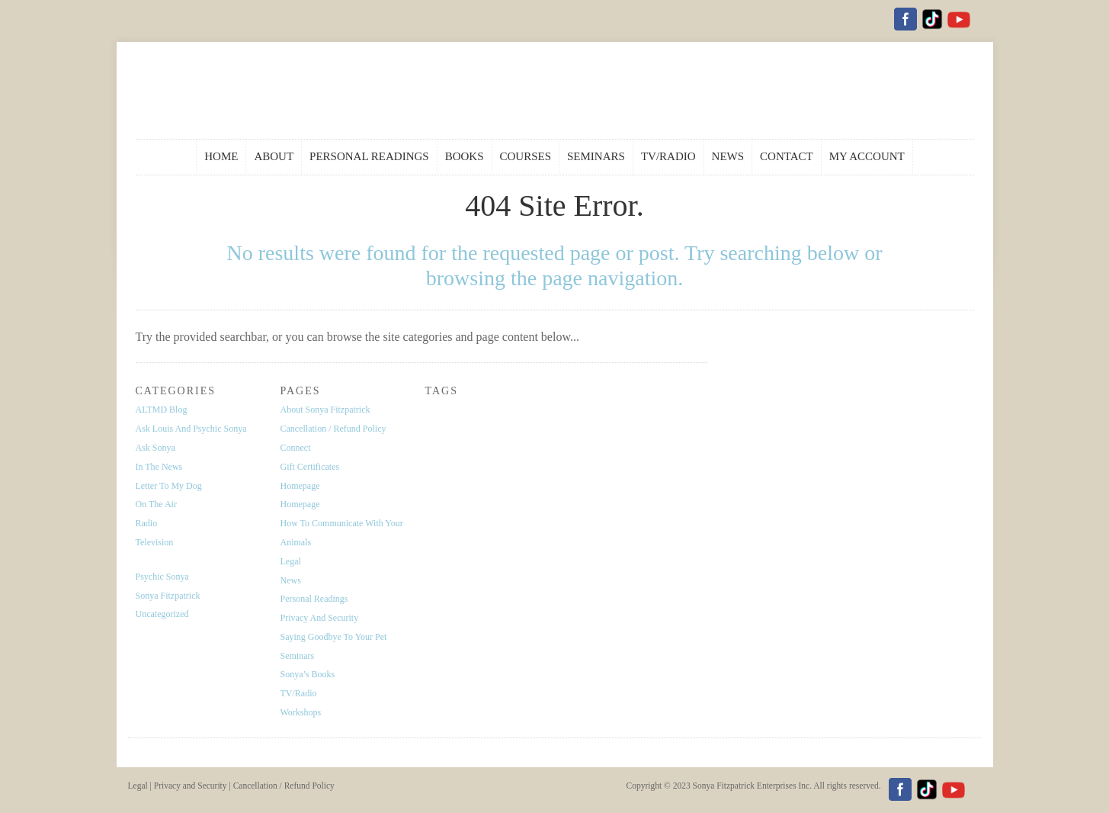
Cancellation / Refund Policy (333, 428)
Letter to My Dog (169, 485)
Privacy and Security (319, 617)
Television (155, 542)
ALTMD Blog (162, 409)
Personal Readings (314, 598)
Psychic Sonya (162, 576)
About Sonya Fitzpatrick (325, 409)
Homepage (300, 485)
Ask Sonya (155, 447)
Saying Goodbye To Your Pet (333, 636)
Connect (295, 447)
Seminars (297, 656)
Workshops (301, 712)
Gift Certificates (310, 466)
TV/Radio (298, 693)
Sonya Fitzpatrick (168, 595)
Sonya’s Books (307, 674)
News (290, 580)
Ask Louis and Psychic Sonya (191, 428)
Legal (290, 561)
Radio (147, 523)
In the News (159, 466)
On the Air (156, 504)
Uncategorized (162, 614)
